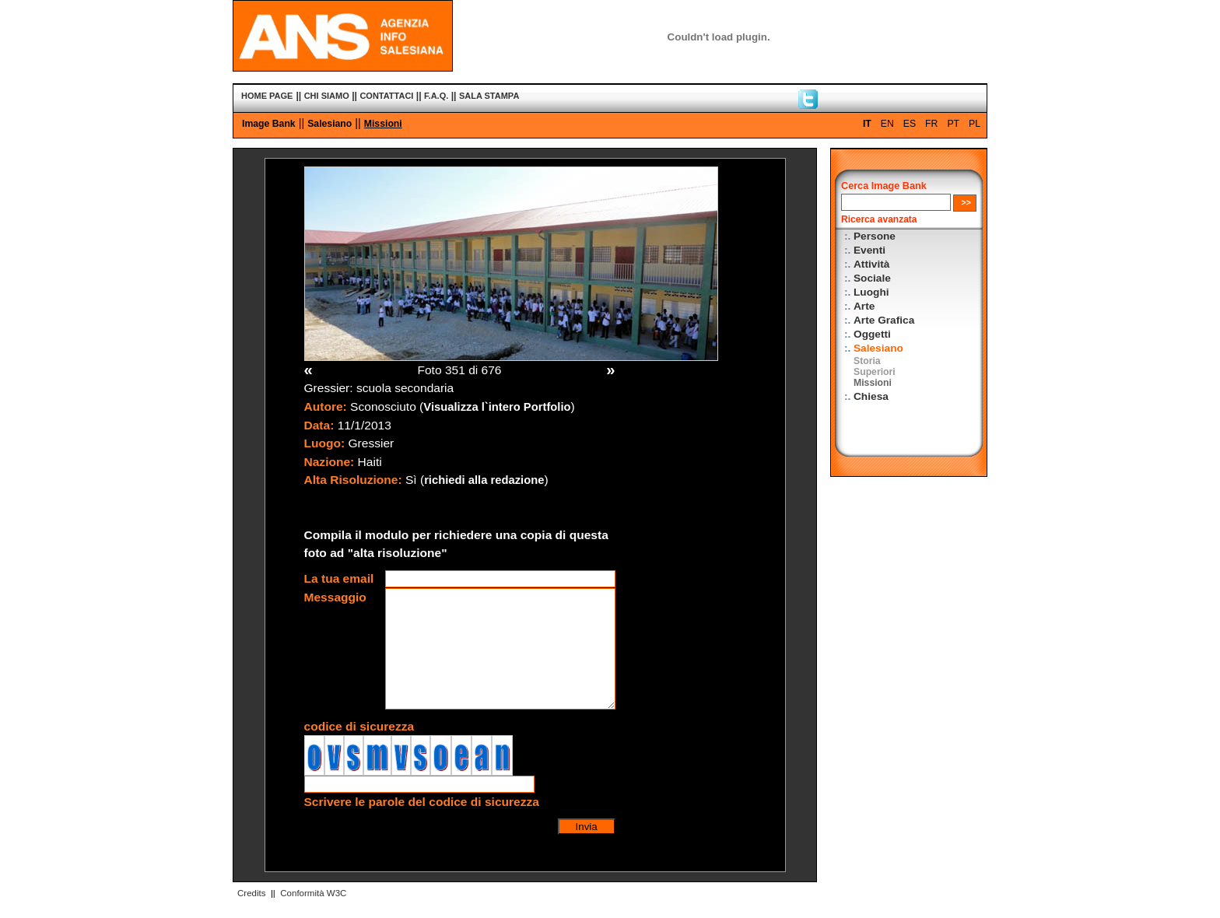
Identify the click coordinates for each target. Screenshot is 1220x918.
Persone (875, 236)
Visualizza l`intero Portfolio (496, 407)
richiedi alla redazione (484, 480)
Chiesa (871, 396)
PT (953, 123)
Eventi (869, 250)
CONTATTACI (386, 95)
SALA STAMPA (489, 95)
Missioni (383, 123)
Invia (586, 826)
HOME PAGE (267, 95)
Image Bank (269, 123)
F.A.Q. (436, 95)
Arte (864, 306)
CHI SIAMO (326, 95)
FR (931, 123)
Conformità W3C (313, 893)
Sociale (872, 278)
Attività (871, 264)
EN (887, 123)
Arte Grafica (884, 320)
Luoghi (871, 292)
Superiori (875, 371)
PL (974, 123)
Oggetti (872, 334)
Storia (867, 361)
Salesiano (329, 123)
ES (909, 123)
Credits (251, 893)
